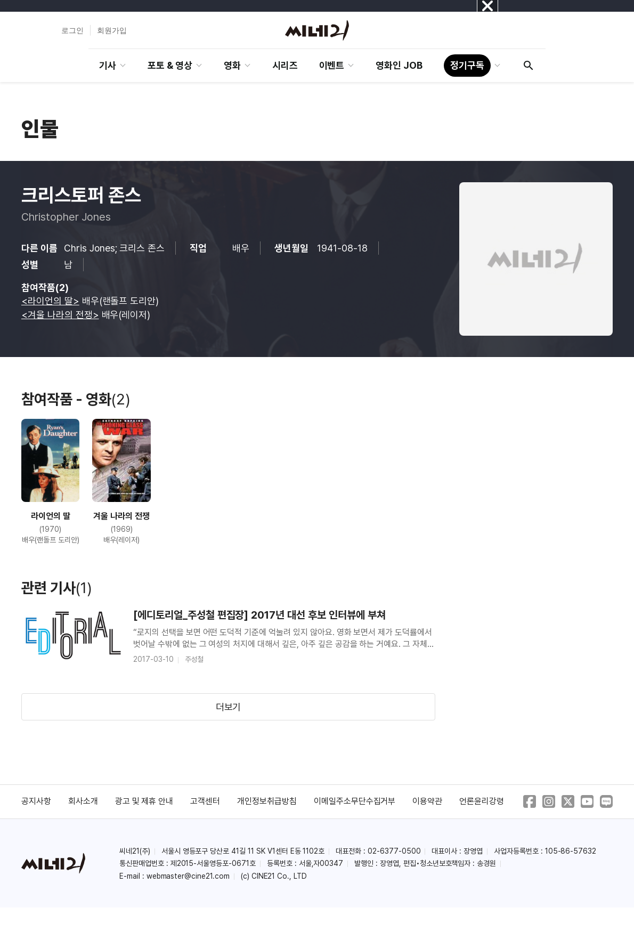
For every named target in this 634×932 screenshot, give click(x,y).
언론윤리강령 (481, 801)
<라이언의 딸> (50, 300)
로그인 (72, 30)
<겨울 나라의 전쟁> (60, 314)
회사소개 (83, 801)
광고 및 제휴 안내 (144, 801)
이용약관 (427, 801)
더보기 (228, 706)
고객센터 (205, 801)
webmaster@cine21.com (188, 876)
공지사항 (36, 801)
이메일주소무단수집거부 (355, 801)
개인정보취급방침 (267, 801)
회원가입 (112, 30)
